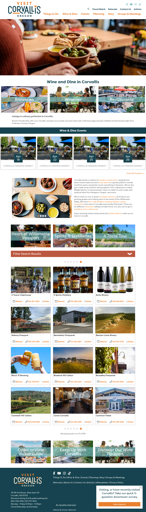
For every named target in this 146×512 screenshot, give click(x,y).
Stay (102, 477)
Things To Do (59, 477)
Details (45, 301)
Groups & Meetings (115, 477)
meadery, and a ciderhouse (86, 209)
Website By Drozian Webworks (64, 510)
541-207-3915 (32, 301)
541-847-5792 (117, 342)
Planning (93, 477)
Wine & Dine (73, 477)
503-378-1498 (32, 342)
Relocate (57, 482)
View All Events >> (135, 173)
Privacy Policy (116, 482)
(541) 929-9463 (32, 422)
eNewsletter (102, 482)
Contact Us (79, 482)
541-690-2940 (117, 422)
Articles (90, 482)
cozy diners (104, 182)
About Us (68, 482)
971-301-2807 (75, 342)
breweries (89, 206)
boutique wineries (107, 196)
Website (17, 301)
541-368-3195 (75, 301)
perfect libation (115, 213)
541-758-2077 (32, 382)
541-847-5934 (117, 382)
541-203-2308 (75, 422)
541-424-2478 (75, 382)
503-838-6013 (117, 301)
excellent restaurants (108, 180)
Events (84, 477)
